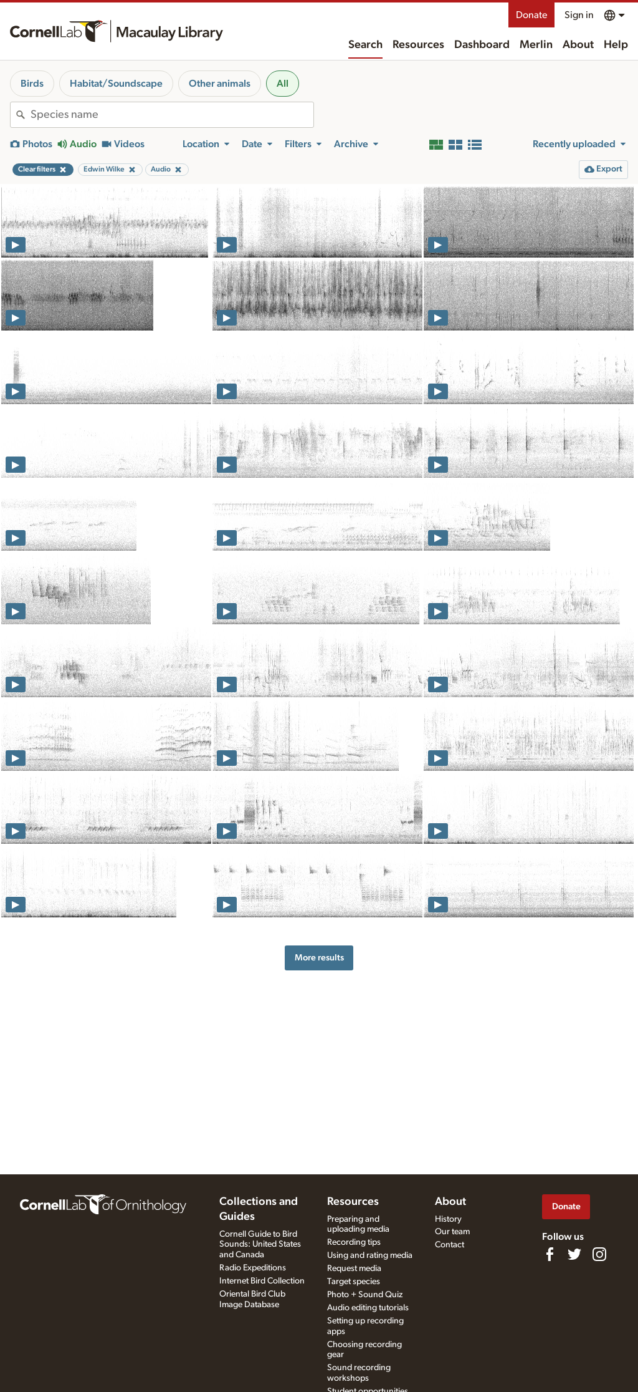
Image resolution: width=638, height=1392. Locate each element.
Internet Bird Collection (262, 1281)
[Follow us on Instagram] (599, 1254)
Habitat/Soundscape (116, 84)
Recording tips (354, 1242)
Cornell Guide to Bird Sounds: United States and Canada (260, 1245)
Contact (449, 1244)
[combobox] (172, 114)
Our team (452, 1231)
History (448, 1219)
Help (616, 45)
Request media (354, 1268)
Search (365, 45)
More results (319, 957)
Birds (32, 84)
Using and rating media (369, 1255)
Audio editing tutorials (368, 1307)
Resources (418, 45)
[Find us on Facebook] (549, 1254)
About (578, 45)
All (282, 84)
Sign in (579, 15)
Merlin (536, 45)
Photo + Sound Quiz (364, 1294)
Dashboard (482, 45)
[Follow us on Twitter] (574, 1254)
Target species (353, 1281)
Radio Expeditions (252, 1268)
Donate (531, 15)
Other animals (219, 84)
